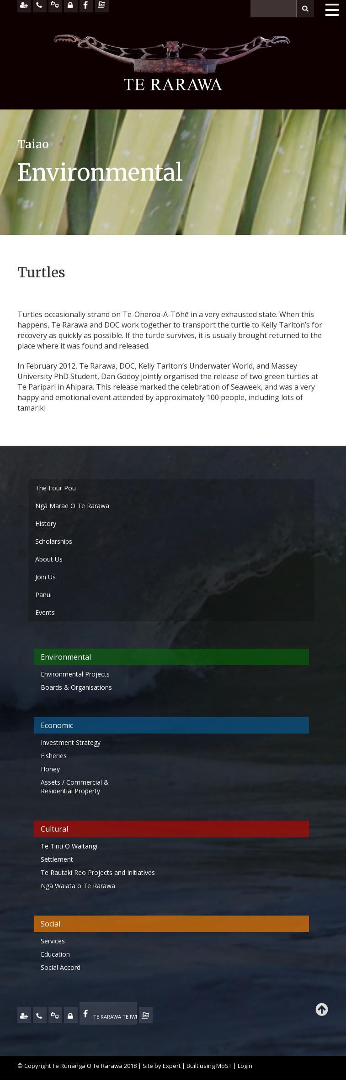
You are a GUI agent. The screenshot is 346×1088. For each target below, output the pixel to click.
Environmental (66, 657)
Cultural (54, 829)
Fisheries (54, 755)
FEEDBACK (55, 1015)
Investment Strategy (71, 742)
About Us (49, 559)
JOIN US (24, 1015)
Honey (50, 769)
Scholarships (53, 541)
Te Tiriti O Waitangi (69, 846)
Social (50, 924)
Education (55, 954)
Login (245, 1066)
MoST (224, 1066)
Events (45, 612)
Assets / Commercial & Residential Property (75, 786)
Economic (57, 725)
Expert (172, 1066)
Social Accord (60, 967)
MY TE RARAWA (71, 1015)
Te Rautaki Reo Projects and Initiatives (99, 872)
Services (53, 941)
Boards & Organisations (76, 687)
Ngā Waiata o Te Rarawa (78, 885)
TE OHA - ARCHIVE (146, 1015)
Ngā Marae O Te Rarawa (72, 505)
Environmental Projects (75, 674)
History (45, 523)
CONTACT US (40, 1015)
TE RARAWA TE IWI (115, 1016)
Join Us (45, 577)
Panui (43, 594)
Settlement (57, 859)
